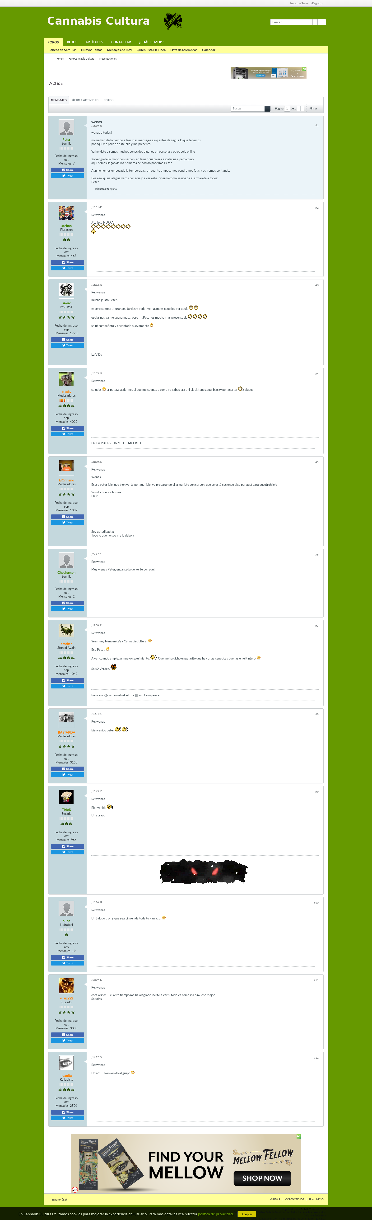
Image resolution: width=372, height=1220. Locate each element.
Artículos (94, 42)
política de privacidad (215, 1213)
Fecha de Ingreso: (66, 156)
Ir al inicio (316, 1199)
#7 (317, 625)
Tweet (67, 175)
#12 (316, 1057)
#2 (317, 207)
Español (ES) (60, 1199)
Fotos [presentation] (108, 100)
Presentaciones (108, 58)
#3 (317, 285)
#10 (316, 902)
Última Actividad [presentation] (85, 100)
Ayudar (275, 1199)
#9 (317, 791)
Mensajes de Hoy (119, 50)
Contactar (121, 42)
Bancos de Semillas (62, 50)
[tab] (58, 100)
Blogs (72, 42)
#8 (317, 714)
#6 (317, 554)
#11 (316, 980)
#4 (317, 373)
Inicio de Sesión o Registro (308, 3)
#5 (317, 462)
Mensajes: (65, 163)
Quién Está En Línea (151, 50)
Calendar (208, 50)
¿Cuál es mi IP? (151, 42)
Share (68, 170)
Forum (60, 58)
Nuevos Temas (91, 50)
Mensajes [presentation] (59, 100)
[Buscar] (293, 22)
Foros (53, 42)
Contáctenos (294, 1199)
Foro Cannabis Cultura (81, 58)
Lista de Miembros (183, 50)
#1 (317, 125)
